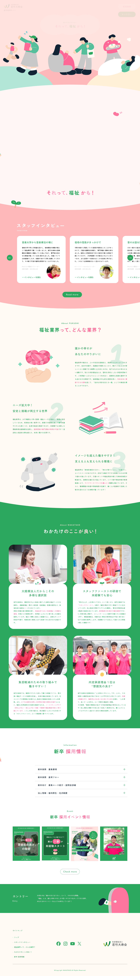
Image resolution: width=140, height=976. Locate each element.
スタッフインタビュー (22, 942)
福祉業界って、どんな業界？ (24, 947)
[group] (41, 259)
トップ (16, 937)
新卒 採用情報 (19, 957)
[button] (130, 258)
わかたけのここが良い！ (23, 952)
